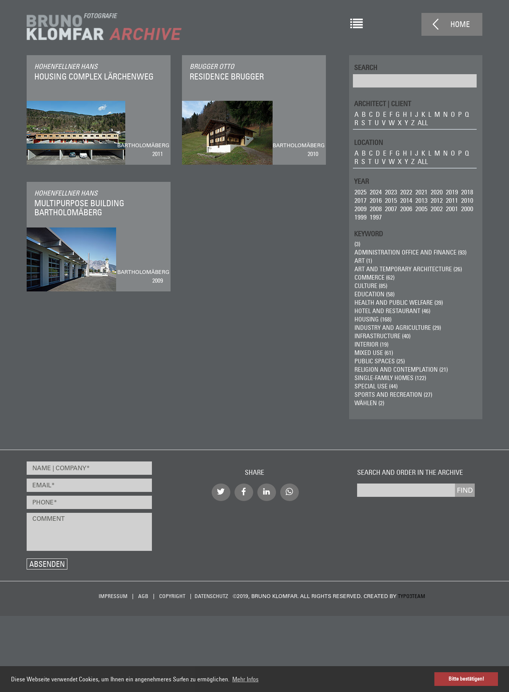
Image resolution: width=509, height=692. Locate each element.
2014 (406, 200)
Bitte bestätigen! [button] (466, 678)
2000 (467, 208)
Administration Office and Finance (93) (410, 252)
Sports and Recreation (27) (393, 394)
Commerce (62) (374, 277)
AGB (143, 596)
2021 (421, 192)
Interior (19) (371, 344)
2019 (452, 192)
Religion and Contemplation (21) (401, 369)
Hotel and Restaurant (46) (392, 311)
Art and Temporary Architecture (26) (408, 269)
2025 (360, 192)
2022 (406, 192)
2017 (360, 200)
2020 (437, 192)
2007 (391, 208)
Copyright (172, 596)
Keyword (368, 233)
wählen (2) (369, 403)
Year (361, 181)
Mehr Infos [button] (245, 679)
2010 (467, 200)
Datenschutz (211, 596)
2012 (437, 200)
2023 (391, 192)
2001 (452, 208)
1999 (360, 217)
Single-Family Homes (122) (390, 378)
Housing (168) (372, 319)
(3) (357, 244)
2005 (421, 208)
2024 (376, 192)
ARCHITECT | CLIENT (382, 103)
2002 (437, 208)
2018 (467, 192)
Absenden (47, 564)
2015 (391, 200)
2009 (360, 208)
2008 (376, 208)
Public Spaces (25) (379, 361)
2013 (421, 200)
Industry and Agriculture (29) (397, 327)
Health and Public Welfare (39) (398, 302)
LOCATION (368, 142)
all (423, 122)
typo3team (411, 596)
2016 (376, 200)
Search (365, 67)
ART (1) (363, 260)
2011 (452, 200)
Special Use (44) (375, 386)
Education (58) (374, 294)
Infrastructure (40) (382, 336)
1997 (376, 217)
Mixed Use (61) (373, 352)
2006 (406, 208)
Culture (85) (370, 286)
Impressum (113, 596)
